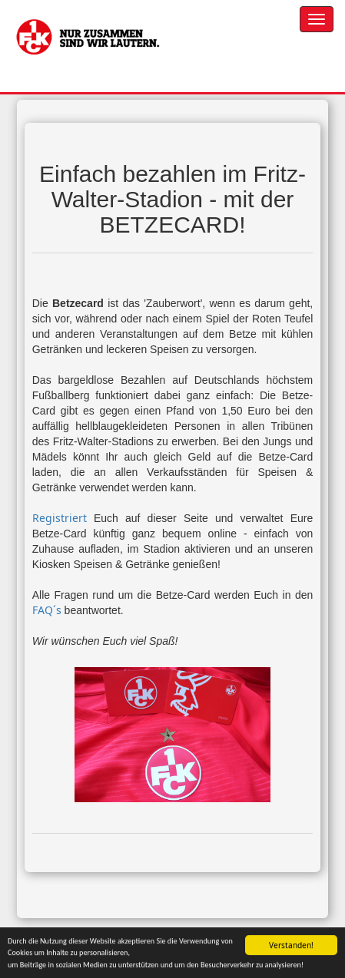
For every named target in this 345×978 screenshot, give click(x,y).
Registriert (59, 517)
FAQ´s (46, 610)
